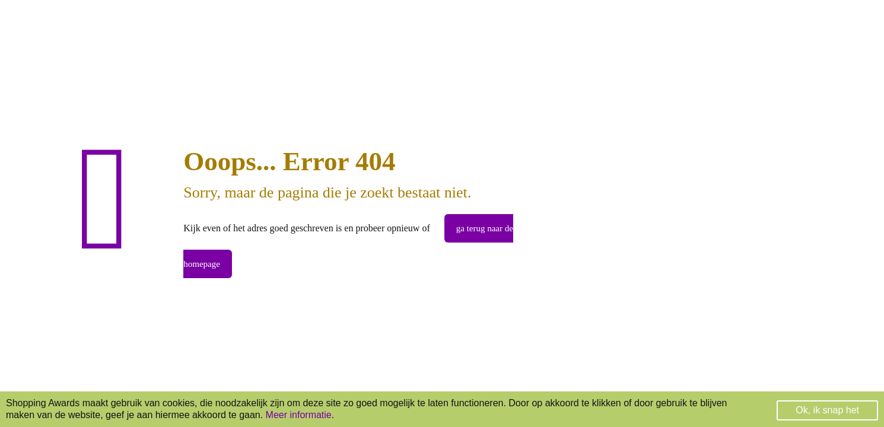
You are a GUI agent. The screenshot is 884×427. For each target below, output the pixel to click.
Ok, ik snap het (827, 410)
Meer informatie (299, 415)
